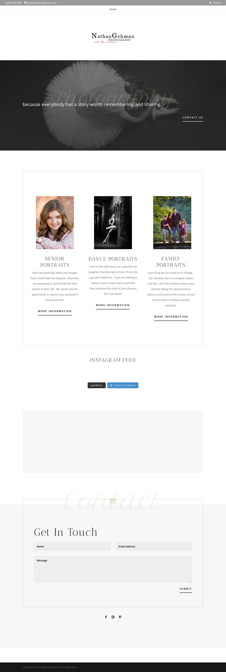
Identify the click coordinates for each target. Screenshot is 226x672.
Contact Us (193, 117)
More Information (55, 311)
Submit (186, 588)
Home (113, 9)
